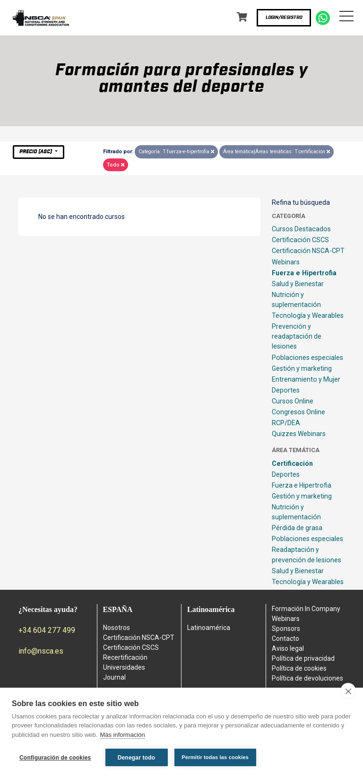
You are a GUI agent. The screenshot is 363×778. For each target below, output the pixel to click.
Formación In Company (306, 608)
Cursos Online (292, 401)
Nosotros (116, 627)
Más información (122, 734)
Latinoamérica (208, 627)
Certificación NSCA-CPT (308, 250)
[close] (348, 691)
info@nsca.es (40, 651)
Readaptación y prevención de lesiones (306, 554)
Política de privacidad (303, 658)
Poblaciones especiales (307, 357)
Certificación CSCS (300, 240)
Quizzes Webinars (299, 433)
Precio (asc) (36, 151)
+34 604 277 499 (46, 630)
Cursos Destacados (301, 229)
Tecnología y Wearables (308, 315)
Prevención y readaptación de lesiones (296, 336)
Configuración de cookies (55, 757)
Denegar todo (137, 757)
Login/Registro (284, 17)
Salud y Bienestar (298, 284)
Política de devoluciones (307, 678)
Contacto (285, 638)
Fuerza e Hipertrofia (304, 273)
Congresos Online (298, 412)
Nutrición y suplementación (296, 299)
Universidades (124, 667)
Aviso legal (288, 648)
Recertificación (125, 657)
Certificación (292, 463)
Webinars (286, 262)
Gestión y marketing (302, 368)
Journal (114, 677)
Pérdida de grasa (297, 528)
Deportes (286, 390)
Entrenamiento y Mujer (306, 379)
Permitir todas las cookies (215, 757)
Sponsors (286, 628)
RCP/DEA (286, 423)
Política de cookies (299, 668)
